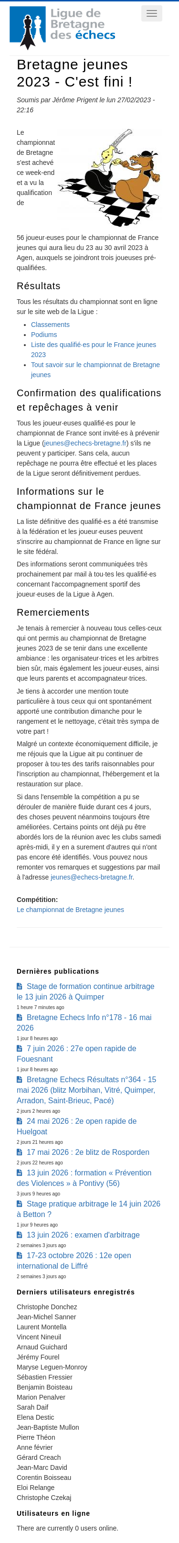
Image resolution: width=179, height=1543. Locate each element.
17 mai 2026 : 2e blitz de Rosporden (88, 1152)
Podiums (44, 334)
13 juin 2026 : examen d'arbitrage (83, 1235)
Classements (50, 324)
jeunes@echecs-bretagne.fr (85, 443)
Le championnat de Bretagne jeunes (70, 909)
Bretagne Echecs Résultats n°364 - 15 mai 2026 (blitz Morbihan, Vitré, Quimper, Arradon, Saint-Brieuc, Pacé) (86, 1090)
